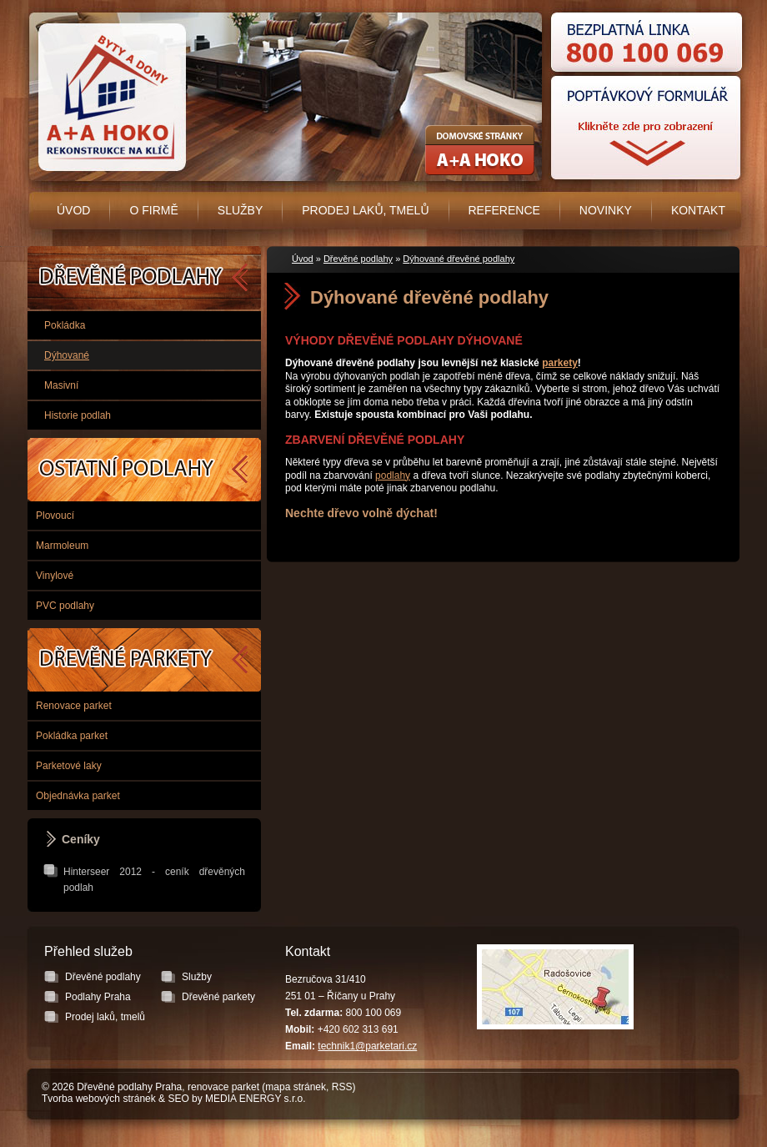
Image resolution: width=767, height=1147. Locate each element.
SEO (178, 1098)
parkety (560, 363)
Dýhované (66, 355)
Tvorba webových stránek (99, 1098)
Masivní (61, 385)
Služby (240, 210)
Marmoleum (62, 545)
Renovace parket (74, 706)
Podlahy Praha (144, 469)
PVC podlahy (65, 605)
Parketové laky (69, 766)
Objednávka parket (78, 796)
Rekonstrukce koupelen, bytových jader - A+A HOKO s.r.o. (479, 150)
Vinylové (54, 575)
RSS (342, 1087)
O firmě (153, 210)
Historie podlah (77, 415)
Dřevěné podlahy (358, 259)
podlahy (392, 475)
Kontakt (698, 210)
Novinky (605, 210)
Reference (504, 210)
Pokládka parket (72, 736)
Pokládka (64, 325)
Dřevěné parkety (144, 660)
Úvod (73, 210)
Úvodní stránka (109, 97)
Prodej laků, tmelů (365, 210)
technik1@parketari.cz (367, 1046)
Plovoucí (55, 515)
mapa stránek (295, 1087)
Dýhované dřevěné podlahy (458, 259)
